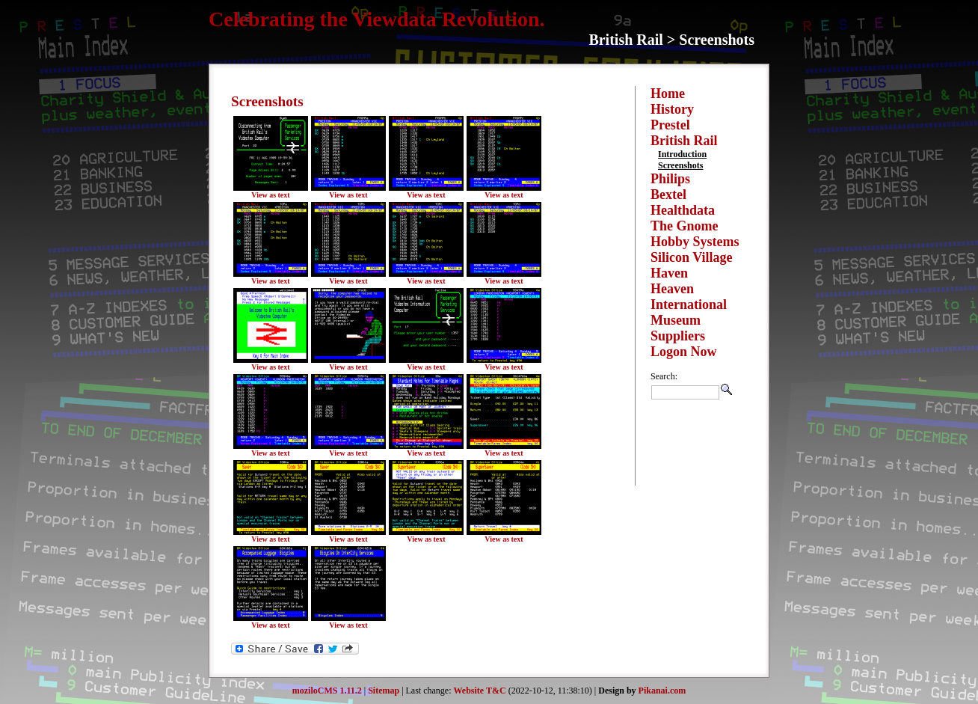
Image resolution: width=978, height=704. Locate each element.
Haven (669, 273)
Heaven (672, 288)
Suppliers (678, 335)
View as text (270, 195)
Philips (670, 178)
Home (668, 93)
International (689, 304)
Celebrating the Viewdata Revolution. (377, 19)
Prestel (670, 124)
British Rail (684, 140)
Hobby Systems (695, 241)
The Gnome (685, 225)
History (672, 109)
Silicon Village (692, 257)
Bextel (668, 194)
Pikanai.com (662, 690)
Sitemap (383, 690)
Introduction (682, 154)
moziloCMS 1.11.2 (327, 690)
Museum (676, 320)
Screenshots (680, 165)
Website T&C (480, 690)
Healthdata (683, 210)
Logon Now (684, 351)
